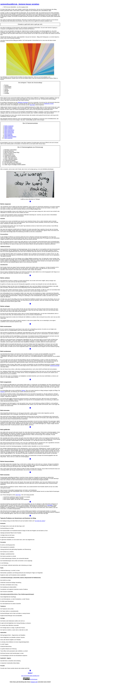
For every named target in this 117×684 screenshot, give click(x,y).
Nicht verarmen (8, 138)
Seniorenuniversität (54, 365)
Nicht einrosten (8, 134)
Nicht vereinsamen (9, 130)
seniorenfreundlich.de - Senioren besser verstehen (19, 4)
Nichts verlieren (8, 127)
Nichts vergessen (9, 126)
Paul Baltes (50, 505)
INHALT (30, 673)
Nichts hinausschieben (10, 136)
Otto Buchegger (33, 679)
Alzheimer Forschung (23, 102)
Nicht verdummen (9, 131)
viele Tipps (18, 494)
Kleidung (2, 391)
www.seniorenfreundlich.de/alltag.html (30, 675)
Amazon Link (34, 682)
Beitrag (23, 390)
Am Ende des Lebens (40, 520)
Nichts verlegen (8, 128)
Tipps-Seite (32, 104)
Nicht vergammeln (9, 132)
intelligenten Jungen (49, 103)
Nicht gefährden (8, 135)
